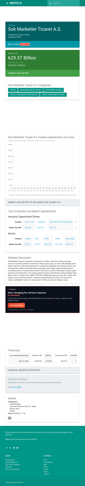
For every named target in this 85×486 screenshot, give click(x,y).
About (46, 467)
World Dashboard (11, 462)
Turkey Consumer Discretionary (24, 95)
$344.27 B (69, 244)
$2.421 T (28, 244)
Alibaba (57, 239)
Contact (46, 474)
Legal (45, 471)
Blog (45, 464)
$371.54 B (58, 244)
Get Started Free (16, 305)
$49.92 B (28, 227)
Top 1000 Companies (12, 464)
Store (45, 460)
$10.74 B (53, 227)
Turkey (13, 90)
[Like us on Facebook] (14, 447)
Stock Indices (10, 460)
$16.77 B (41, 227)
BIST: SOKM (17, 387)
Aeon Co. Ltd (29, 222)
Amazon (28, 239)
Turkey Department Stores (53, 95)
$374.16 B (47, 244)
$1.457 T (38, 244)
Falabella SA (42, 222)
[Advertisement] (44, 14)
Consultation (48, 462)
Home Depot (70, 239)
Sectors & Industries (12, 469)
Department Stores (53, 90)
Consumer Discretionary (30, 90)
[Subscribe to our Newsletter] (7, 447)
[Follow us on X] (10, 447)
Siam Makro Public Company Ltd (61, 222)
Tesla (36, 239)
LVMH (46, 239)
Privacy (46, 469)
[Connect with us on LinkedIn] (17, 447)
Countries (8, 467)
